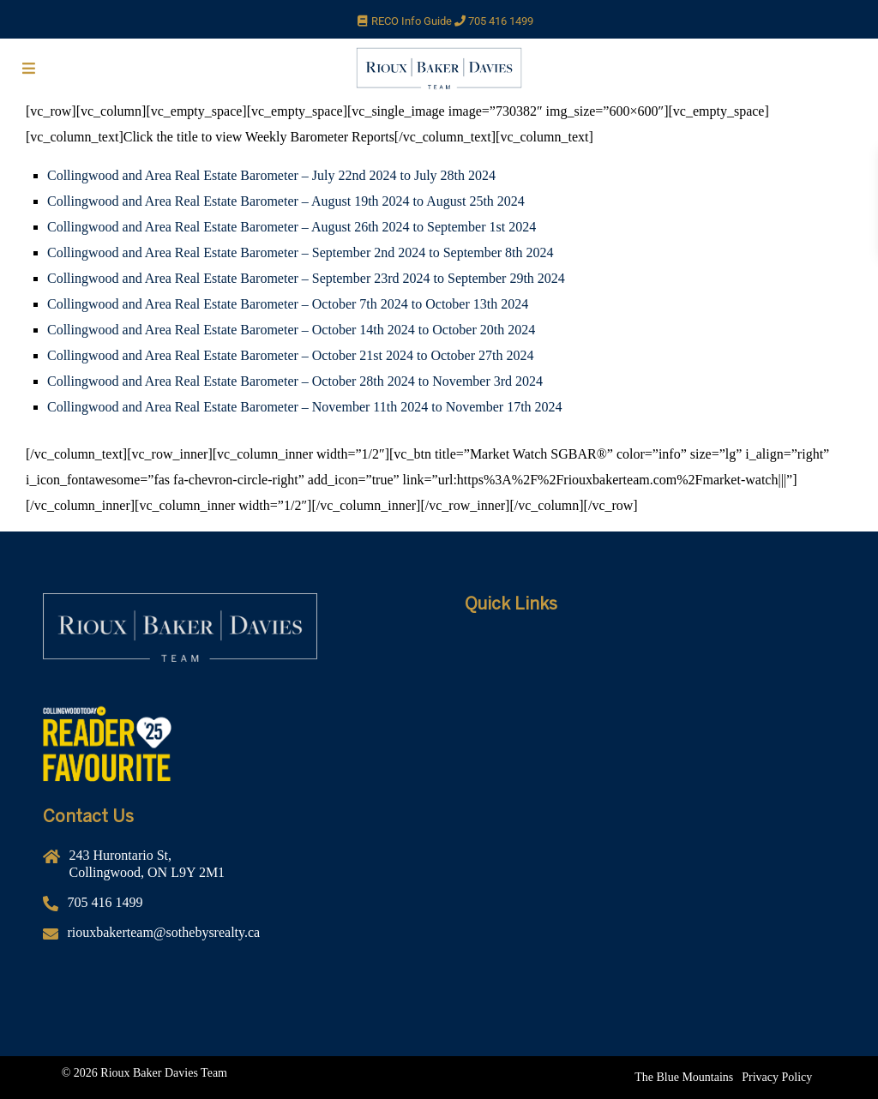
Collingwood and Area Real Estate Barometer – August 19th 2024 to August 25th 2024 (286, 201)
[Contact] (650, 776)
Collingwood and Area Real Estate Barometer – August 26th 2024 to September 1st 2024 (291, 226)
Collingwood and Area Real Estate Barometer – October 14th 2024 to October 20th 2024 (291, 329)
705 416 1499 (500, 21)
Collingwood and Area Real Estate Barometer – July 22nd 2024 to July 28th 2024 (271, 175)
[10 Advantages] (650, 750)
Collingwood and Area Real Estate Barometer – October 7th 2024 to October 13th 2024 (287, 304)
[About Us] (650, 673)
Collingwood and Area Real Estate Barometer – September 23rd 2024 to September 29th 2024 (306, 278)
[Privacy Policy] (776, 1077)
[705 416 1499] (228, 909)
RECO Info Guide (419, 21)
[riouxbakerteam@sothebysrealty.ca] (228, 939)
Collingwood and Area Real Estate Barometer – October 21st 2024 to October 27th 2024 (290, 355)
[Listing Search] (650, 724)
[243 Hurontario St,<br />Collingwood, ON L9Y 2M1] (228, 870)
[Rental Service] (650, 699)
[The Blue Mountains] (683, 1077)
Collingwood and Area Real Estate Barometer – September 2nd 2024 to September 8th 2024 (300, 252)
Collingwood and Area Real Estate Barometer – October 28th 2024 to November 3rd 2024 (295, 381)
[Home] (650, 647)
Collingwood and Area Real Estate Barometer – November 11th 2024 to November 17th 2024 (304, 406)
